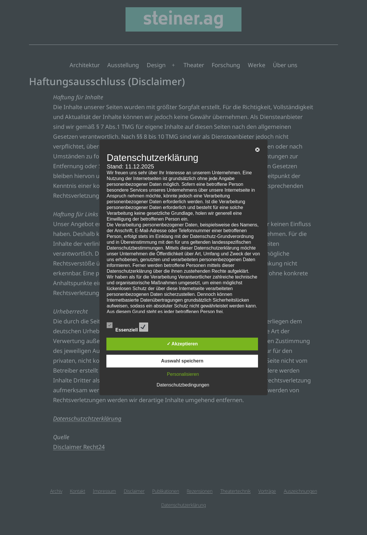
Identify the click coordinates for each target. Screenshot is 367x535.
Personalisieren (183, 374)
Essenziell (127, 326)
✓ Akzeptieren (182, 344)
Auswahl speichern (182, 361)
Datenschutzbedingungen (183, 385)
